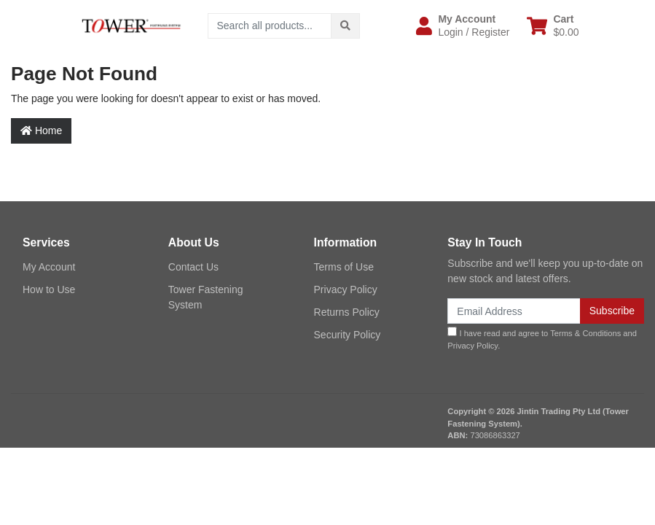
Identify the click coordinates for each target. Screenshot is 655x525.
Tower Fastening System (205, 297)
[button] (462, 25)
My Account (49, 267)
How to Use (49, 289)
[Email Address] (513, 311)
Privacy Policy (345, 289)
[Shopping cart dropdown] (552, 25)
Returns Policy (347, 312)
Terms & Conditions (585, 333)
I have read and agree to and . (542, 338)
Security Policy (347, 335)
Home (41, 130)
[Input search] (270, 26)
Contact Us (193, 267)
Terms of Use (344, 267)
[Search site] (345, 26)
